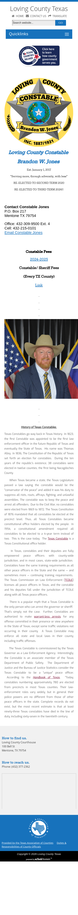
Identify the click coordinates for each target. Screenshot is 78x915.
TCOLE (69, 580)
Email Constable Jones (24, 232)
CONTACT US (38, 16)
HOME (20, 16)
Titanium (43, 859)
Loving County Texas (39, 8)
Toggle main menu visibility (68, 32)
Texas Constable (58, 538)
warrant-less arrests (47, 616)
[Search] (34, 23)
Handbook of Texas (46, 677)
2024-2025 (39, 259)
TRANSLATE (60, 16)
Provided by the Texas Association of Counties (27, 842)
